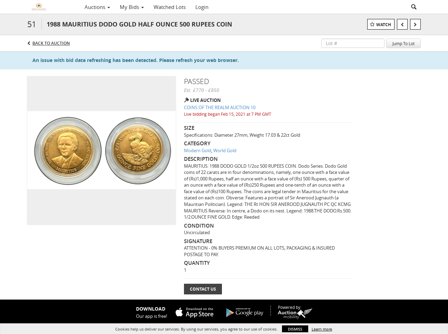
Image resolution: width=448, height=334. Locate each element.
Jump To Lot (403, 43)
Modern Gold (197, 150)
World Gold (224, 150)
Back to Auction (51, 43)
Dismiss (295, 329)
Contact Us (203, 289)
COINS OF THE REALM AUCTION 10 (219, 107)
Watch (383, 25)
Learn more (322, 329)
